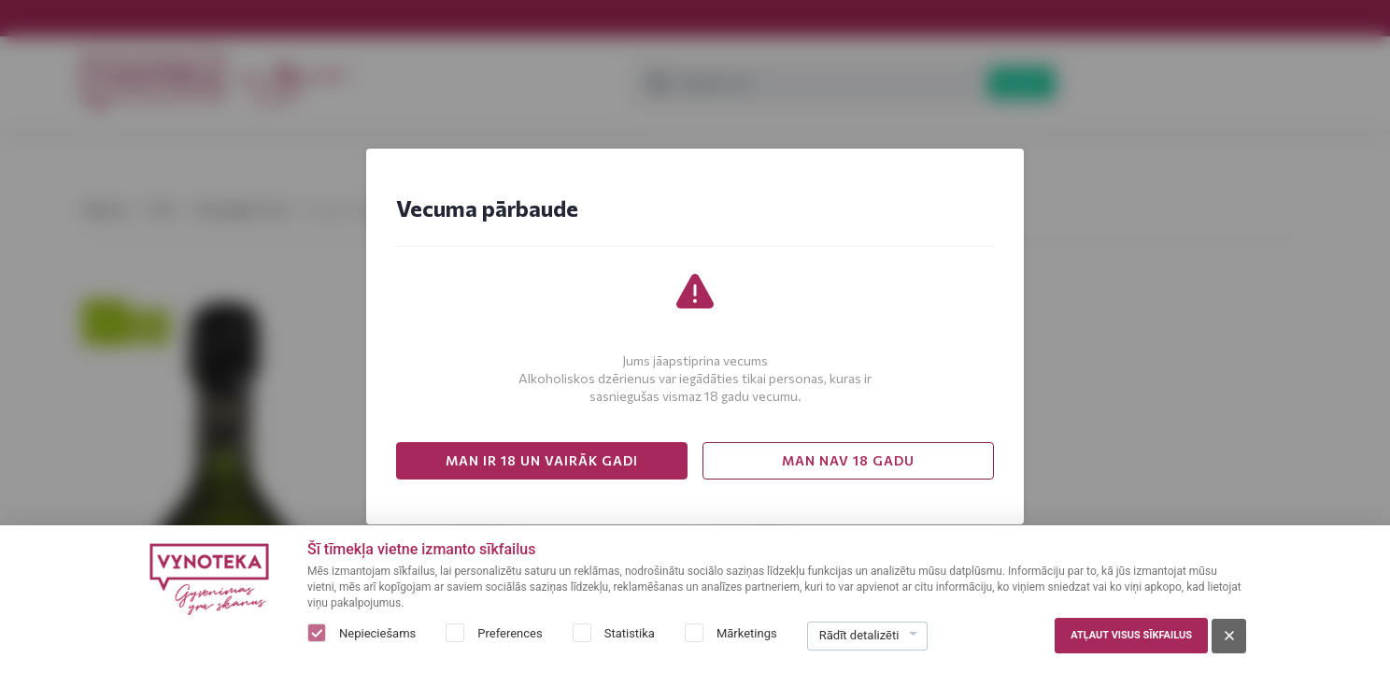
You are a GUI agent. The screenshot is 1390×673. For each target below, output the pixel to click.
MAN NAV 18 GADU (848, 460)
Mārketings (746, 633)
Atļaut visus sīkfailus (1131, 635)
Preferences (509, 633)
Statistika (629, 633)
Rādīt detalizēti (859, 635)
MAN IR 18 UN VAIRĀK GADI (542, 460)
